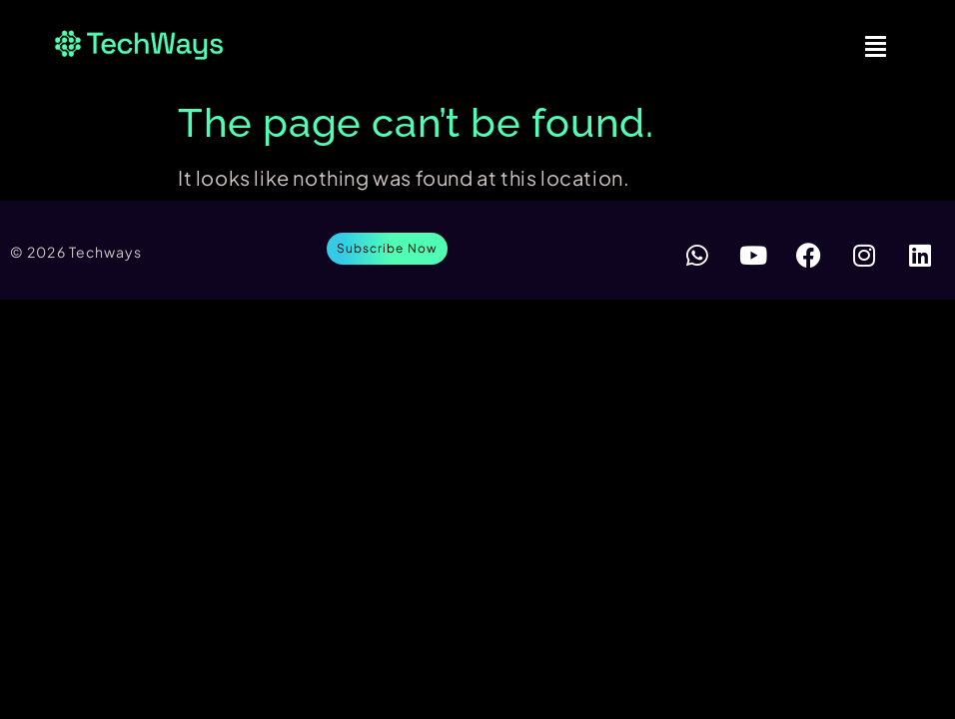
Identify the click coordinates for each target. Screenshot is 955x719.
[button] (876, 45)
